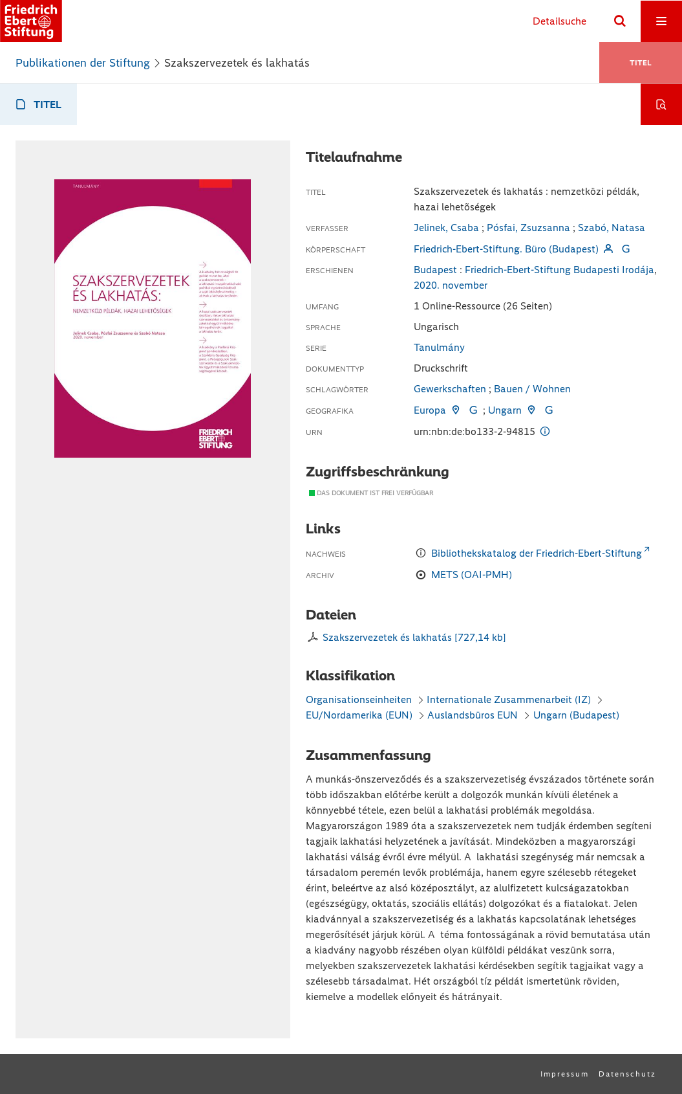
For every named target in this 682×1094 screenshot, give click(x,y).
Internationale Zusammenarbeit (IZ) (509, 699)
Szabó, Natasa (611, 227)
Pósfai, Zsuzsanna (528, 227)
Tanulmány (439, 347)
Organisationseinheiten (359, 699)
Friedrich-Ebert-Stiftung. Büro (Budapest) (506, 249)
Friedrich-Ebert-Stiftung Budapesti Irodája (559, 269)
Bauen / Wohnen (532, 389)
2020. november (450, 285)
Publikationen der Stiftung (83, 63)
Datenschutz (627, 1073)
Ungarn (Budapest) (576, 715)
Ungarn (505, 410)
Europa (430, 410)
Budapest (435, 269)
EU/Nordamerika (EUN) (359, 715)
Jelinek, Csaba (446, 227)
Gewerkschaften (450, 389)
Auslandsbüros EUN (472, 715)
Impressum (564, 1073)
